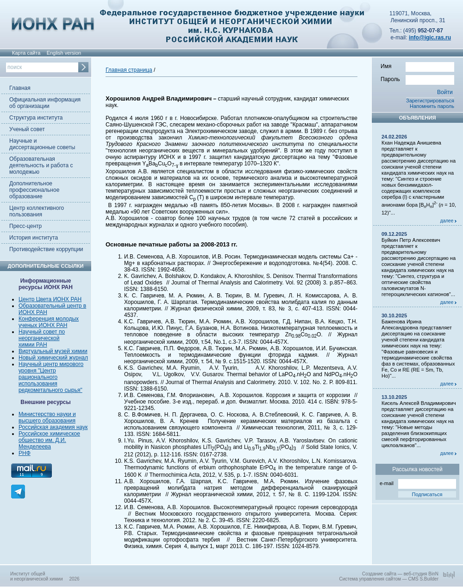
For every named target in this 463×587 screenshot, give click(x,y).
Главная (20, 88)
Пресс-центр (25, 226)
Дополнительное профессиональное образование (34, 190)
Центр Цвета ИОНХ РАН (50, 299)
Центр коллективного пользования (36, 211)
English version (64, 53)
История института (33, 237)
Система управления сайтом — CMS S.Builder (388, 578)
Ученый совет (27, 129)
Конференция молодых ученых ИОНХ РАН (49, 322)
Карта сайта (26, 53)
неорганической (39, 338)
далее (448, 220)
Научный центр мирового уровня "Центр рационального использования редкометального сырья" (51, 377)
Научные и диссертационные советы (42, 144)
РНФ (25, 453)
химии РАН (33, 344)
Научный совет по (42, 331)
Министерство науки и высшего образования (47, 417)
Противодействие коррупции (46, 249)
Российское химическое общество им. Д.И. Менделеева (49, 440)
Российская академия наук (53, 427)
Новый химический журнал (53, 357)
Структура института (36, 117)
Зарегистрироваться (430, 100)
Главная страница (129, 70)
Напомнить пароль (432, 106)
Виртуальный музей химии (53, 351)
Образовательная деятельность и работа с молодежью (41, 165)
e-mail (418, 482)
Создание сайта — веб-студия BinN (400, 573)
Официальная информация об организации (45, 102)
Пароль (417, 78)
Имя (417, 65)
